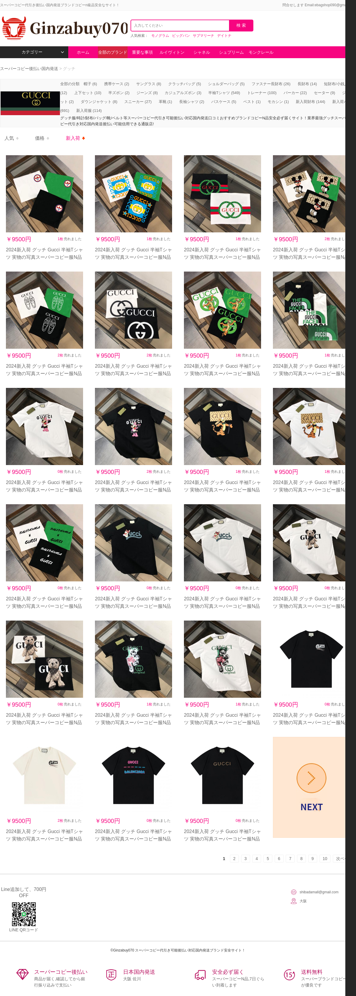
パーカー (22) (295, 93)
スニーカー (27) (138, 101)
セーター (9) (324, 93)
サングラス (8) (148, 84)
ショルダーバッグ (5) (226, 84)
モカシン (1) (278, 101)
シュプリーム (231, 52)
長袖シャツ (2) (191, 101)
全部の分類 (70, 84)
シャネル (201, 52)
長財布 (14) (307, 84)
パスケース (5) (223, 101)
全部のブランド (112, 52)
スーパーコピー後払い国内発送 (29, 68)
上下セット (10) (87, 93)
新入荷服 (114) (89, 110)
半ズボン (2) (119, 93)
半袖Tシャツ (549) (224, 93)
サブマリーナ (203, 36)
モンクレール (261, 52)
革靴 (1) (165, 101)
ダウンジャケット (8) (99, 101)
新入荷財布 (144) (310, 101)
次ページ (344, 858)
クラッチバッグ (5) (184, 84)
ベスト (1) (252, 101)
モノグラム (160, 36)
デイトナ (224, 36)
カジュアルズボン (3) (183, 93)
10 (325, 858)
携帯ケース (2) (116, 84)
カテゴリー (43, 52)
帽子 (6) (90, 84)
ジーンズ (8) (147, 93)
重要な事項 (142, 52)
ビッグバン (181, 36)
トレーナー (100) (261, 93)
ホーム (83, 52)
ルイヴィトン (172, 52)
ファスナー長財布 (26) (271, 84)
